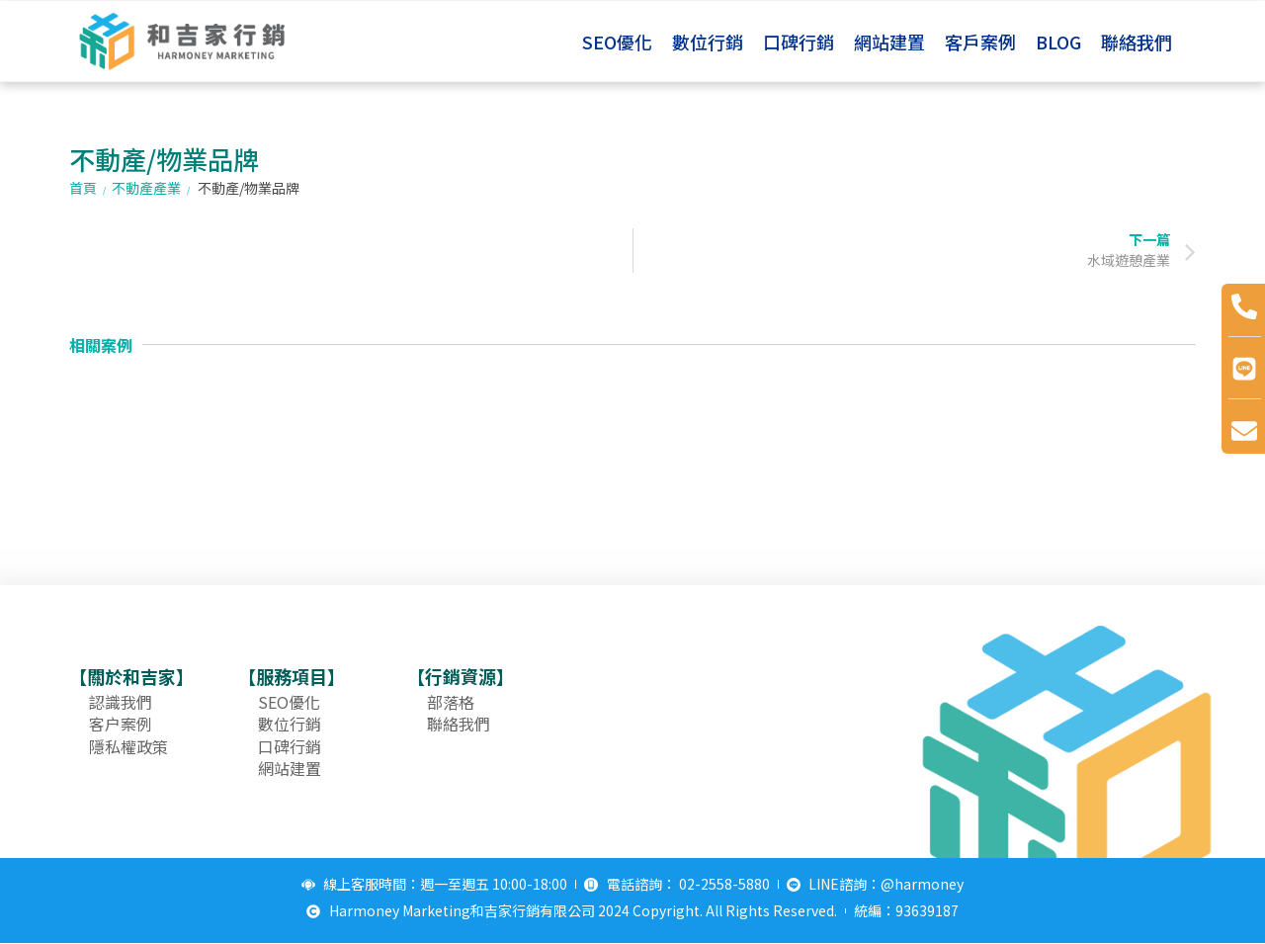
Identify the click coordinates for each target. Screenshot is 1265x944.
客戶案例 (980, 41)
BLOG (1058, 41)
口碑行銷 (798, 41)
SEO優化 (617, 41)
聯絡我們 (1136, 41)
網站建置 (889, 41)
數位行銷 (707, 41)
